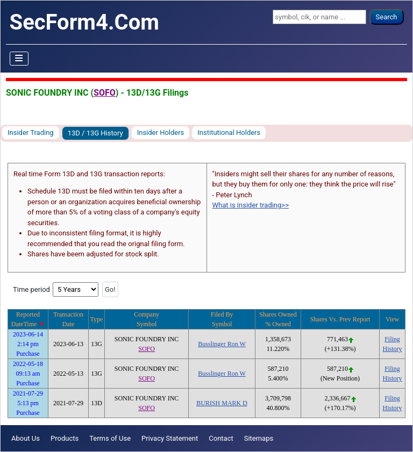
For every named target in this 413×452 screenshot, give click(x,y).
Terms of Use (110, 438)
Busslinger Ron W (221, 344)
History (392, 349)
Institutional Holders (228, 132)
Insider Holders (160, 132)
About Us (25, 438)
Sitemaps (259, 438)
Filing (392, 339)
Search (386, 17)
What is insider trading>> (250, 205)
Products (65, 438)
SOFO (105, 93)
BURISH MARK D (221, 403)
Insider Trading (31, 132)
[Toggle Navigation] (19, 59)
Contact (221, 438)
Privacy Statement (169, 438)
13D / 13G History (95, 133)
